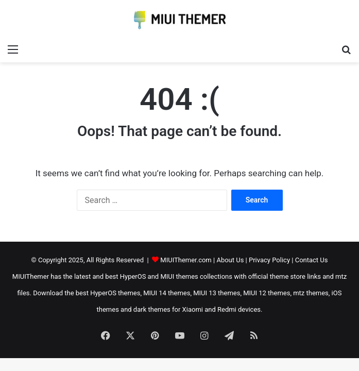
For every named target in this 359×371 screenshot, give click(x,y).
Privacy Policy (269, 260)
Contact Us (311, 260)
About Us (230, 260)
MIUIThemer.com (185, 260)
